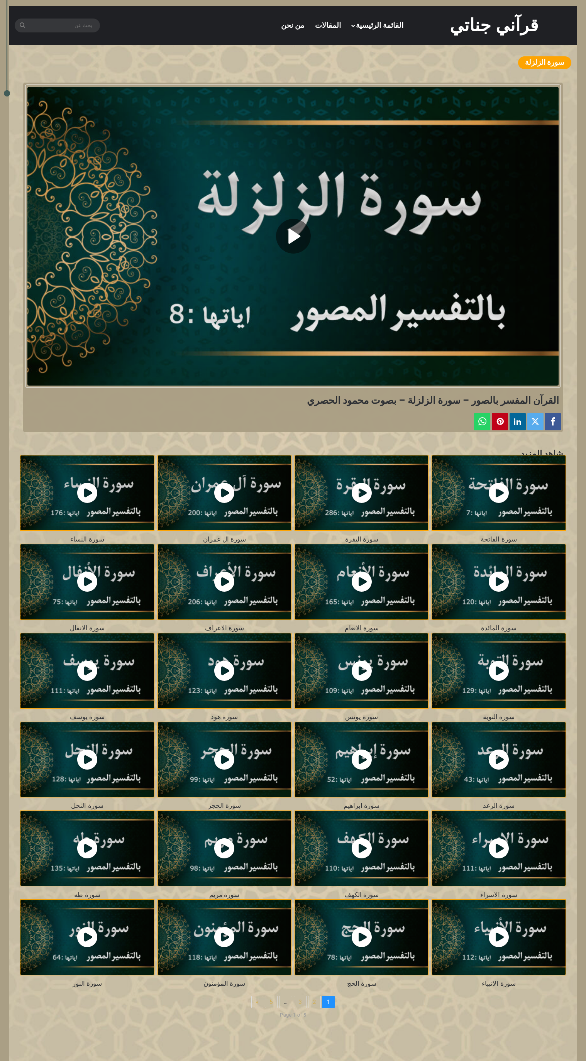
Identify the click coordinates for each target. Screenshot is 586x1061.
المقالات (328, 25)
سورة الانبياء (498, 983)
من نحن (292, 25)
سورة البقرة (361, 539)
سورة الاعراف (224, 628)
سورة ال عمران (224, 539)
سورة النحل (87, 805)
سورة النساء (87, 539)
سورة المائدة (499, 628)
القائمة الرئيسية (379, 25)
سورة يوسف (87, 717)
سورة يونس (361, 717)
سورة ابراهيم (361, 805)
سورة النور (87, 983)
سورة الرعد (499, 805)
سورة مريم (224, 895)
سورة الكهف (361, 895)
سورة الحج (361, 983)
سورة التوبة (499, 717)
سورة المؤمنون (224, 983)
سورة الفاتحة (499, 539)
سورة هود (224, 717)
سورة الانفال (87, 628)
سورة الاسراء (498, 895)
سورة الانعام (362, 628)
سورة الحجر (224, 805)
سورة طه (87, 895)
